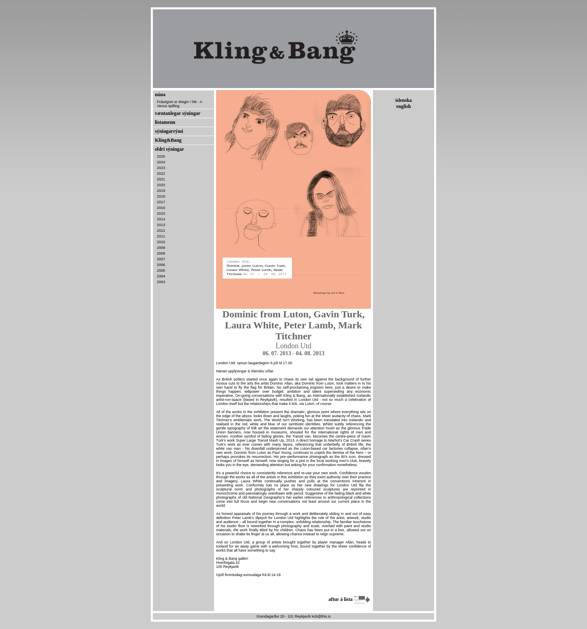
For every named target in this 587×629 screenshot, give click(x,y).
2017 (161, 202)
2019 (161, 191)
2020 (161, 185)
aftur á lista (350, 599)
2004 (161, 276)
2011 (161, 236)
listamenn (165, 122)
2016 (161, 208)
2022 (161, 174)
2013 (161, 225)
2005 (161, 270)
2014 (161, 219)
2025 (161, 156)
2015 (161, 213)
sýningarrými (169, 131)
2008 (161, 253)
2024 (161, 162)
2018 (161, 196)
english (403, 106)
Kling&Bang (168, 140)
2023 (161, 168)
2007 (161, 259)
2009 (161, 248)
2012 (161, 231)
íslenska (403, 100)
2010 (161, 242)
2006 (161, 265)
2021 (161, 179)
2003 (161, 282)
